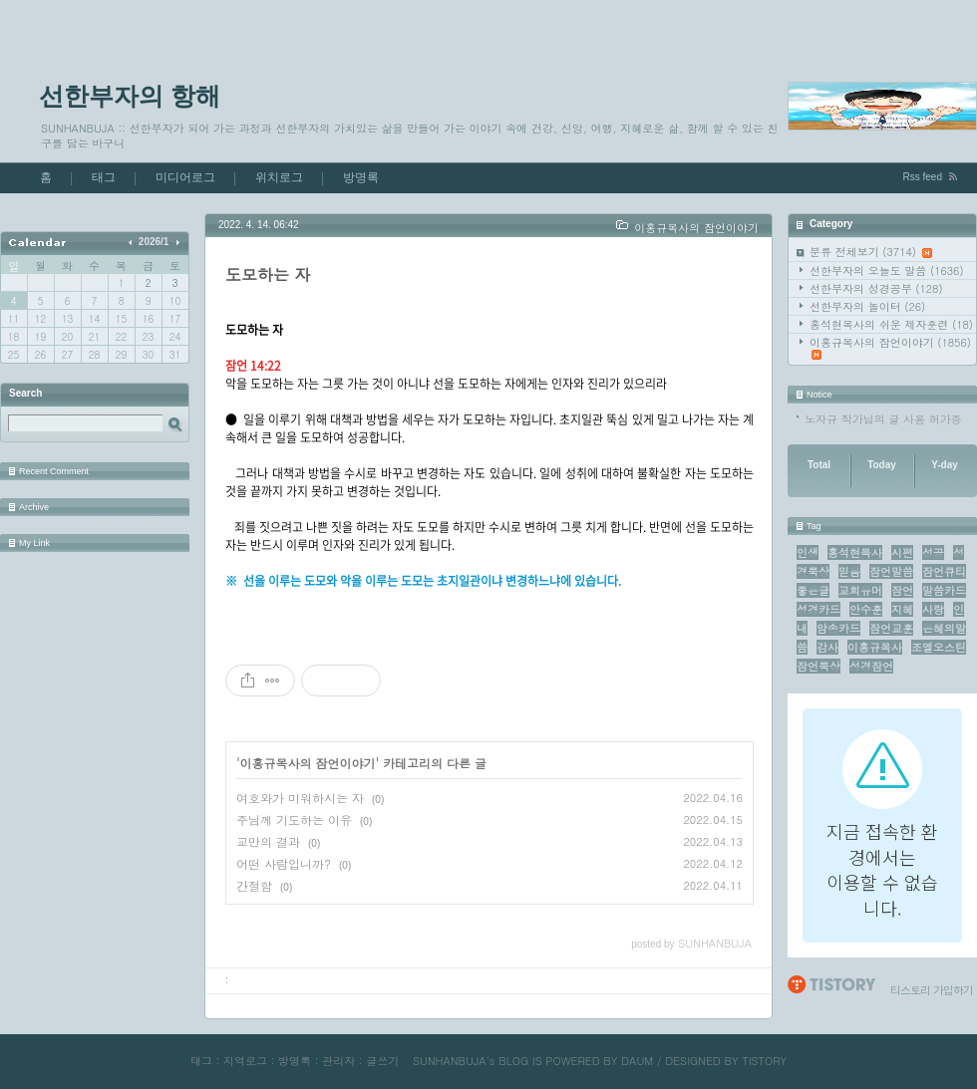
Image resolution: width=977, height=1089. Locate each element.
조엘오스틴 (938, 647)
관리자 (338, 1060)
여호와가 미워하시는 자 (300, 797)
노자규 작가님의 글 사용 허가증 (883, 418)
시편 (902, 552)
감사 (827, 647)
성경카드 (818, 609)
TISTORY (764, 1060)
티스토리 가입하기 (931, 989)
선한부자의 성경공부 (876, 288)
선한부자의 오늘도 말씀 (887, 270)
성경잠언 (871, 666)
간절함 (254, 885)
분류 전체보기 (871, 251)
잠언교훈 (891, 628)
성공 (933, 552)
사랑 (933, 609)
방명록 (361, 177)
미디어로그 (185, 177)
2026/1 (154, 241)
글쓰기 (382, 1060)
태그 (104, 177)
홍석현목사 (854, 552)
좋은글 (813, 590)
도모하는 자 (267, 274)
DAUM (637, 1060)
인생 (807, 552)
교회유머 (860, 590)
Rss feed (922, 176)
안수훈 (865, 609)
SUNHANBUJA (450, 1060)
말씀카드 (944, 590)
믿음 (849, 571)
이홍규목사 (874, 647)
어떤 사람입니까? (283, 863)
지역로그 (245, 1060)
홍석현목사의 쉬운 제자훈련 (891, 324)
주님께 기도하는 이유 (294, 819)
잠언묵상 (818, 666)
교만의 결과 (268, 841)
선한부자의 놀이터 (867, 306)
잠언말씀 (891, 571)
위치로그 (279, 177)
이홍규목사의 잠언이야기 (890, 347)
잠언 (902, 590)
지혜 (902, 609)
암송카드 (838, 628)
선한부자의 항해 (129, 96)
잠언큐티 (944, 571)
